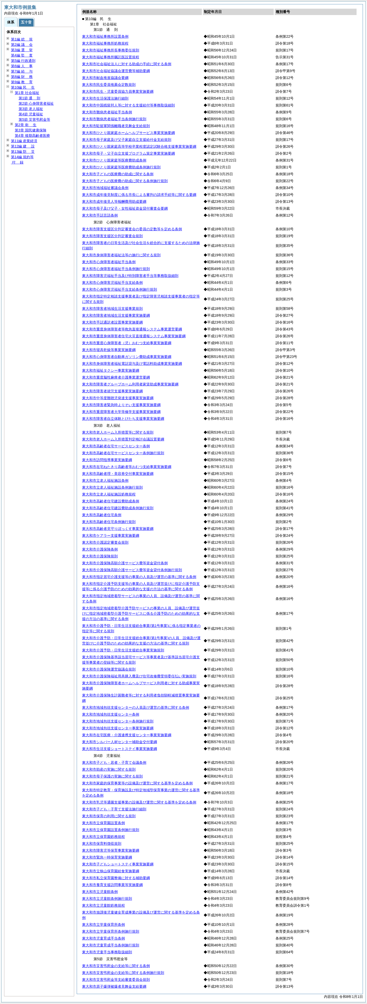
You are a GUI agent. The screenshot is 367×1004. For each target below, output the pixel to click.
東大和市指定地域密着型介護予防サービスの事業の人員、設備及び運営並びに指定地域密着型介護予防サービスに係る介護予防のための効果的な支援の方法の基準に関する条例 (141, 613)
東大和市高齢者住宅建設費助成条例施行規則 (117, 508)
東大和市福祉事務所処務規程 (105, 43)
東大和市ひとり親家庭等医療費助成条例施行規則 (121, 167)
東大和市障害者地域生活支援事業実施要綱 (116, 315)
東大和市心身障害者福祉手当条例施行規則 (116, 269)
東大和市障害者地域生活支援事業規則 (112, 308)
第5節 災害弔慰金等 (34, 119)
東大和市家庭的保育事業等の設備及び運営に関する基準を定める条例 (137, 783)
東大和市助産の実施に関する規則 (109, 769)
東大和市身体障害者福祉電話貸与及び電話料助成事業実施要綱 (132, 364)
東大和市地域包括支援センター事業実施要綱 (117, 728)
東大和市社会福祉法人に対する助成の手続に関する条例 (126, 64)
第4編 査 (22, 55)
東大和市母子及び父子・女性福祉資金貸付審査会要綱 (125, 208)
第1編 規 (22, 39)
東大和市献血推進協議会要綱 (105, 78)
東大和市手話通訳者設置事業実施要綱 (112, 322)
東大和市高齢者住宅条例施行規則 (109, 522)
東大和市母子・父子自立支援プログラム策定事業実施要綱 (128, 153)
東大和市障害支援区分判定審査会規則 (112, 236)
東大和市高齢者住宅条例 (101, 515)
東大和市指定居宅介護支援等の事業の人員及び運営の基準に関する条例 (139, 577)
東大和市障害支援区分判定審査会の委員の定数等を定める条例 (132, 229)
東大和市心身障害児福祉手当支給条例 (112, 282)
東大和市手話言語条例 (100, 215)
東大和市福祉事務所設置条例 (105, 36)
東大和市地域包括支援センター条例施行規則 (117, 721)
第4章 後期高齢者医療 (32, 135)
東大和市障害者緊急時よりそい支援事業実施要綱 (121, 405)
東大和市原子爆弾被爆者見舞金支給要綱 (114, 986)
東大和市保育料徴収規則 (101, 843)
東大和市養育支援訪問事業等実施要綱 (112, 885)
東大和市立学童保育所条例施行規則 (110, 931)
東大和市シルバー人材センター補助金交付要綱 (119, 742)
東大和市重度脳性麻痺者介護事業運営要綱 (116, 377)
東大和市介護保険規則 (100, 556)
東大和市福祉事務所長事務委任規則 (110, 50)
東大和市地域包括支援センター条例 (110, 714)
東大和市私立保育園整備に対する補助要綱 (116, 878)
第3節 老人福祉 (31, 109)
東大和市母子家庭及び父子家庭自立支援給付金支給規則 (126, 140)
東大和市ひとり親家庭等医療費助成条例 (114, 160)
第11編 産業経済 (24, 141)
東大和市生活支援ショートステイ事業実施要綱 (119, 749)
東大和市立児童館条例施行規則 (107, 898)
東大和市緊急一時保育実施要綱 (107, 857)
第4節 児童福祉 (31, 114)
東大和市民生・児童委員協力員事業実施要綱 (117, 91)
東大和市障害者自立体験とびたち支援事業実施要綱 (123, 419)
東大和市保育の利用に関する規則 (109, 816)
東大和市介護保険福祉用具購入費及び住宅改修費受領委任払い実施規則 (139, 676)
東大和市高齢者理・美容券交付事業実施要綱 (117, 474)
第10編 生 (23, 87)
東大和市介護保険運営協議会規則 (109, 669)
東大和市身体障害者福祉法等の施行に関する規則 (121, 255)
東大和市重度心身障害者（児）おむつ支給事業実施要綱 (126, 343)
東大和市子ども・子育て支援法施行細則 (114, 809)
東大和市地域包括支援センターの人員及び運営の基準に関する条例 (135, 707)
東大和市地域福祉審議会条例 (105, 188)
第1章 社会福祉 (27, 93)
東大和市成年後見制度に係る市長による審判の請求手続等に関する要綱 (139, 195)
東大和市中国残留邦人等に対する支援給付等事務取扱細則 (128, 105)
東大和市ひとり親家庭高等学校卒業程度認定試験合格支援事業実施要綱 (139, 146)
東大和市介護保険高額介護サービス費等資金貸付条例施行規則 (132, 570)
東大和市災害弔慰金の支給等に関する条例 (116, 966)
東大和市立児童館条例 (100, 892)
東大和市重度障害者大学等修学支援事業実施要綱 (121, 412)
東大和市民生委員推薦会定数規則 (109, 85)
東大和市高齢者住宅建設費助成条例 (110, 501)
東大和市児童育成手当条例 (103, 938)
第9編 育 (22, 82)
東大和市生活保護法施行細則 (105, 98)
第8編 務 (22, 77)
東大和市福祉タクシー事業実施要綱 (110, 370)
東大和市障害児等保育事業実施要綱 (110, 850)
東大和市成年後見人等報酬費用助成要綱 (114, 201)
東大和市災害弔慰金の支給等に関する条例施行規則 (123, 973)
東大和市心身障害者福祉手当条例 (109, 262)
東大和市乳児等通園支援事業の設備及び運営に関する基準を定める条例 (139, 802)
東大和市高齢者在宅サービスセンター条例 (116, 446)
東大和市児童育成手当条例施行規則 (110, 945)
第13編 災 (23, 152)
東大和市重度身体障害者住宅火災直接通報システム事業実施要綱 (134, 336)
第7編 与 (22, 71)
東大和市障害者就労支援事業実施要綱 (112, 391)
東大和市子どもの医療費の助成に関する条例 (117, 174)
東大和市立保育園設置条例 (103, 823)
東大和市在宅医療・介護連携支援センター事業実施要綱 (126, 735)
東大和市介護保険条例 (100, 549)
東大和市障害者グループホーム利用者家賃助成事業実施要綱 (130, 384)
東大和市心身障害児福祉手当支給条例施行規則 (119, 289)
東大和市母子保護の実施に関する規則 (112, 776)
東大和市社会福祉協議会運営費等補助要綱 (116, 71)
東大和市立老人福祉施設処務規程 (109, 494)
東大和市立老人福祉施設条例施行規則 (112, 487)
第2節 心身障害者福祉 (36, 103)
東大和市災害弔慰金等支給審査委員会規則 (116, 980)
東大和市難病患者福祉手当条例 (107, 112)
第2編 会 (22, 45)
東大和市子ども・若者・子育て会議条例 (114, 762)
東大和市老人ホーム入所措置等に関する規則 (117, 432)
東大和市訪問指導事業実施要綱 (107, 460)
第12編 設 (23, 146)
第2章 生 (25, 125)
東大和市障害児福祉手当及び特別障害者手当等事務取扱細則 (130, 276)
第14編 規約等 (22, 157)
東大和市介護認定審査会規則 (105, 542)
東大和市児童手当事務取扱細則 (107, 952)
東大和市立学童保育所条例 (103, 924)
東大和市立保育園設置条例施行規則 (110, 830)
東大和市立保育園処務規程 (103, 837)
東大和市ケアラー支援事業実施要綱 (110, 535)
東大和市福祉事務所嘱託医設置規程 (110, 57)
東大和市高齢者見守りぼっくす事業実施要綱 (117, 529)
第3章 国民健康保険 (30, 130)
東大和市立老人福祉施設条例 (105, 480)
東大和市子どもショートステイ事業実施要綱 (117, 864)
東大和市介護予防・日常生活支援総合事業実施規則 (123, 650)
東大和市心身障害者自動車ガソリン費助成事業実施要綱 (126, 357)
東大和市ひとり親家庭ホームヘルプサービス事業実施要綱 (128, 133)
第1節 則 (29, 98)
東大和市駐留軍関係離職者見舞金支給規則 (116, 126)
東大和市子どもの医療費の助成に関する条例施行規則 (125, 181)
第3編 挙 (22, 50)
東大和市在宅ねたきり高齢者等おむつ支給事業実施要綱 (126, 467)
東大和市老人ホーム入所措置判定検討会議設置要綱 (123, 439)
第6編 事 (22, 66)
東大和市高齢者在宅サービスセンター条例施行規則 (123, 453)
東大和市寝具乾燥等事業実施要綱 (109, 350)
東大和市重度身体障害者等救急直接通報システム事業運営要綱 (132, 329)
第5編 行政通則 (23, 61)
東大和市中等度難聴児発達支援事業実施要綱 (117, 398)
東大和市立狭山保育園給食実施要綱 (110, 871)
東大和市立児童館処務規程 (103, 905)
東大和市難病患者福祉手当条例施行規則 (114, 119)
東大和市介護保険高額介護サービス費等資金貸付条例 (125, 563)
